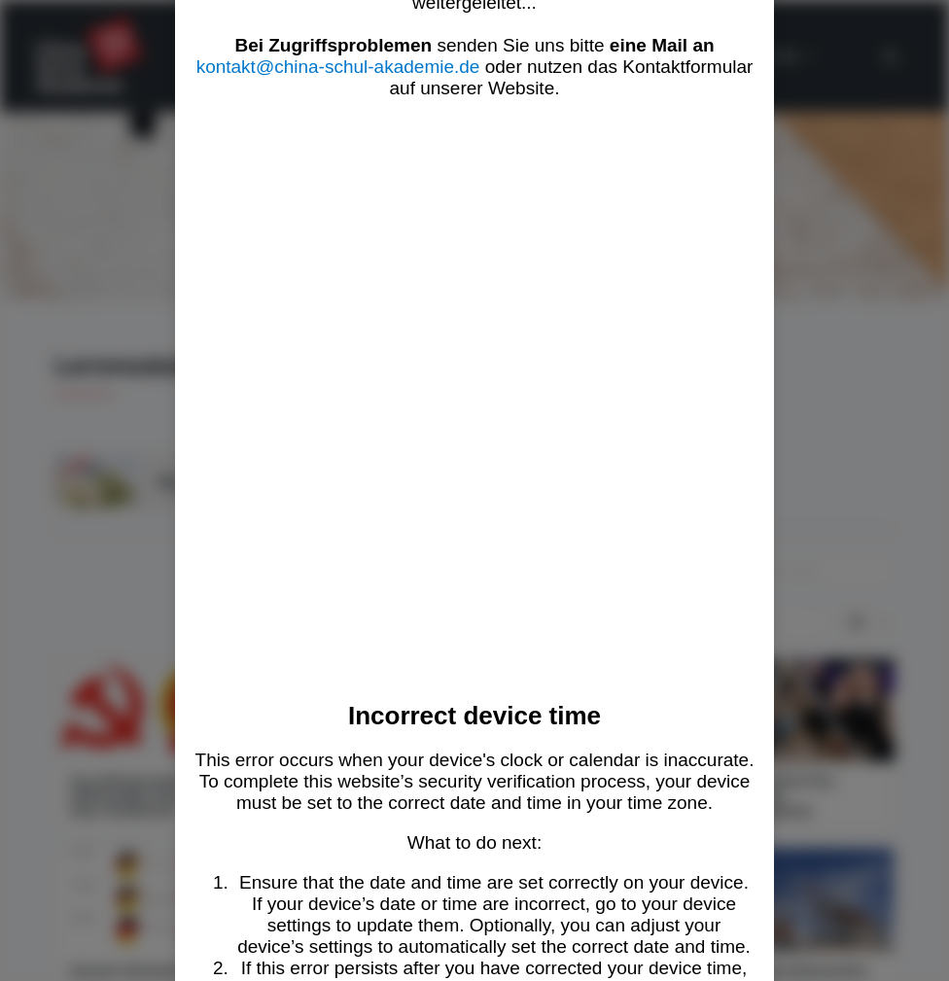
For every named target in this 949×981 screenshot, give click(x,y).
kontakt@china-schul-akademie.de (338, 66)
